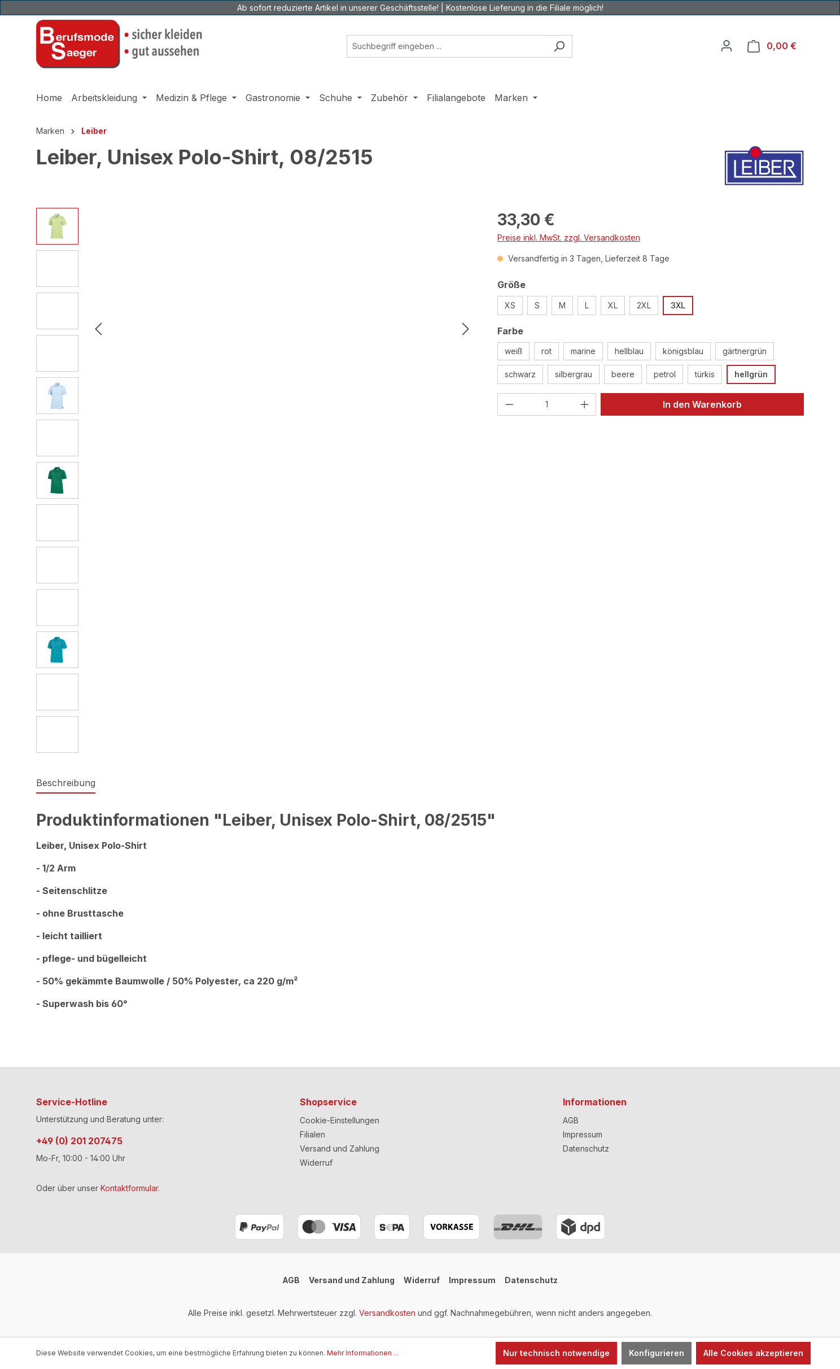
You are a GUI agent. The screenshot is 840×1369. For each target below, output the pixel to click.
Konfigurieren (656, 1353)
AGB (571, 1120)
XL (613, 305)
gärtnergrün (745, 351)
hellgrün (751, 374)
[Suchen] (559, 46)
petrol (665, 374)
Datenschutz (586, 1148)
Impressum (582, 1134)
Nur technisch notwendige (556, 1353)
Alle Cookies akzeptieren (753, 1353)
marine (583, 351)
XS (510, 305)
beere (623, 374)
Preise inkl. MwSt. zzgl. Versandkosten (568, 237)
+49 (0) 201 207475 (79, 1140)
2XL (644, 305)
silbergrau (573, 374)
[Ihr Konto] (726, 45)
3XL (678, 305)
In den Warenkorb (702, 404)
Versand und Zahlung (339, 1148)
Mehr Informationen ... (363, 1353)
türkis (705, 374)
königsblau (683, 351)
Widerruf (316, 1162)
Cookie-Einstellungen (339, 1120)
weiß (513, 351)
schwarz (520, 374)
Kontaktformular (129, 1188)
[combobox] (446, 46)
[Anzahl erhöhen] (585, 404)
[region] (255, 480)
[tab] (65, 783)
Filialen (312, 1134)
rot (546, 351)
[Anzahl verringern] (509, 404)
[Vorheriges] (98, 329)
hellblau (629, 351)
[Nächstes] (465, 329)
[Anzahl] (547, 404)
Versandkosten (387, 1313)
